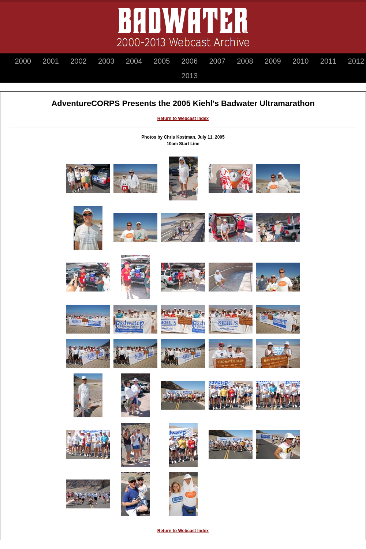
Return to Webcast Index (183, 118)
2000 (23, 61)
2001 (50, 61)
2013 (190, 76)
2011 (328, 61)
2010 (300, 61)
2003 (106, 61)
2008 (245, 61)
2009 (273, 61)
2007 (217, 61)
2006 (190, 61)
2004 (134, 61)
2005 (162, 61)
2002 (78, 61)
